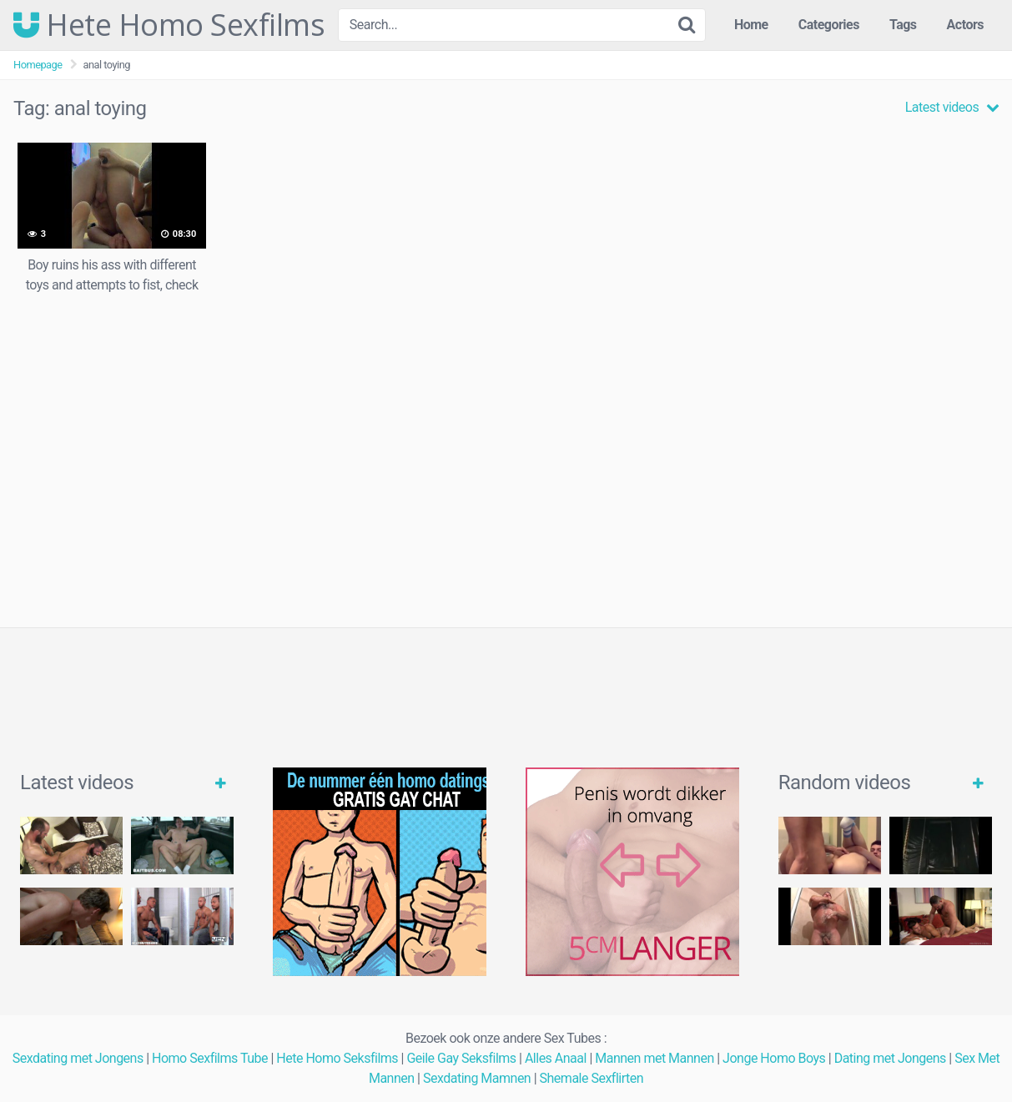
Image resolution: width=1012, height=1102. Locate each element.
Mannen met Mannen (654, 1058)
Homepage (38, 64)
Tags (903, 25)
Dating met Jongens (890, 1058)
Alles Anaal (556, 1058)
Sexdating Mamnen (477, 1078)
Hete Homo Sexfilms (169, 25)
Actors (965, 25)
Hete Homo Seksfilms (337, 1058)
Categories (828, 25)
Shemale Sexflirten (592, 1078)
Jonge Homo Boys (773, 1058)
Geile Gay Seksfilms (461, 1058)
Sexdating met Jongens (78, 1058)
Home (751, 25)
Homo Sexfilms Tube (210, 1058)
